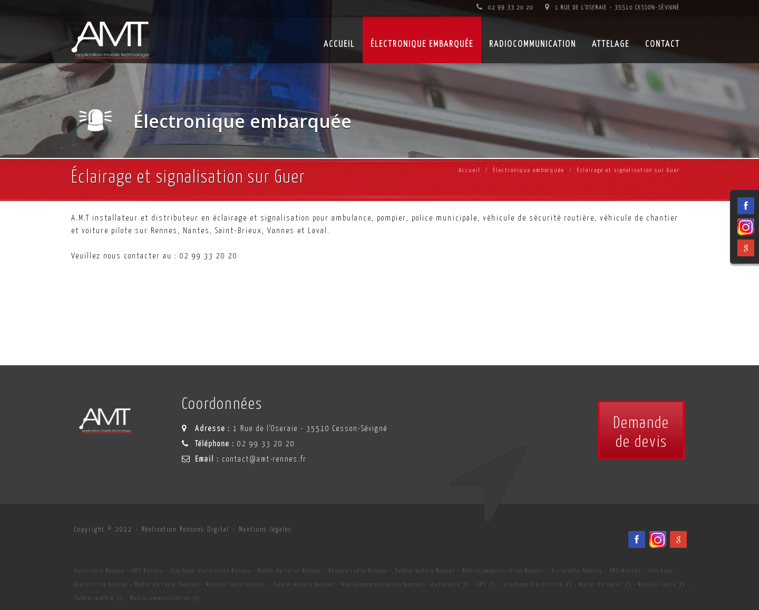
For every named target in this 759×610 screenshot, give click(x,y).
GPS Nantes (625, 571)
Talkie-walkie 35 (98, 598)
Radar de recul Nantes (167, 584)
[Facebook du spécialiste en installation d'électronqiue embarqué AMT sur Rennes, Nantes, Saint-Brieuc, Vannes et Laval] (636, 539)
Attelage (610, 44)
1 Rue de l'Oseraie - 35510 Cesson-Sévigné (612, 8)
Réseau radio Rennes (358, 571)
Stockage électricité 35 (537, 584)
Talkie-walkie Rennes (425, 571)
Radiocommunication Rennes (503, 571)
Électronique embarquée (422, 44)
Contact (662, 44)
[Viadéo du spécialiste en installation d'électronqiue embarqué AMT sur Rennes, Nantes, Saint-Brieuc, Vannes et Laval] (657, 539)
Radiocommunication (532, 44)
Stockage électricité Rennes (210, 571)
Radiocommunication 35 (165, 598)
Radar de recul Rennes (290, 571)
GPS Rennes (147, 571)
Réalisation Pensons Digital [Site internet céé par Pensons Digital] (185, 529)
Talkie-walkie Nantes (303, 584)
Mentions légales (265, 529)
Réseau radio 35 (662, 584)
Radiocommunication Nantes (382, 584)
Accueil (470, 170)
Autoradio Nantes (576, 571)
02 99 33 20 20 (504, 8)
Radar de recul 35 (605, 584)
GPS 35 (486, 584)
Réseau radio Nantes (236, 584)
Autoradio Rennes (99, 571)
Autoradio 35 (450, 584)
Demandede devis (641, 432)
